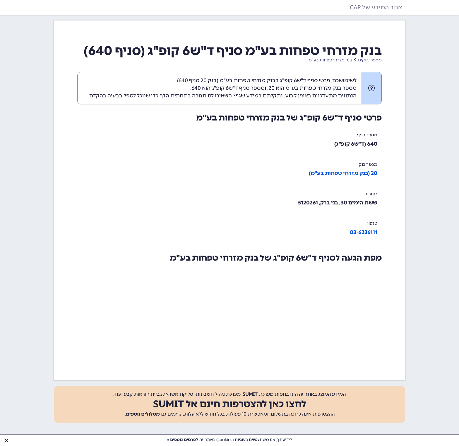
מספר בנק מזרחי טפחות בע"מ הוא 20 (312, 88)
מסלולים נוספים (143, 414)
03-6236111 (363, 232)
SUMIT (250, 394)
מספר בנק (368, 164)
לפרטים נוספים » (182, 439)
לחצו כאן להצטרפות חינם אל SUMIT (229, 403)
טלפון (372, 223)
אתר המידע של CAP (376, 7)
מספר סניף (367, 134)
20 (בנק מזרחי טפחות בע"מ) (343, 173)
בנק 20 (209, 80)
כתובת (371, 194)
